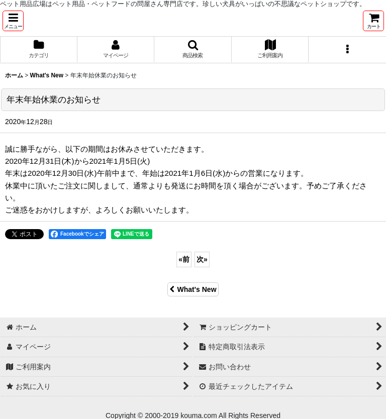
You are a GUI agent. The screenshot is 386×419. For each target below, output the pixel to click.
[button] (13, 21)
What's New (192, 289)
